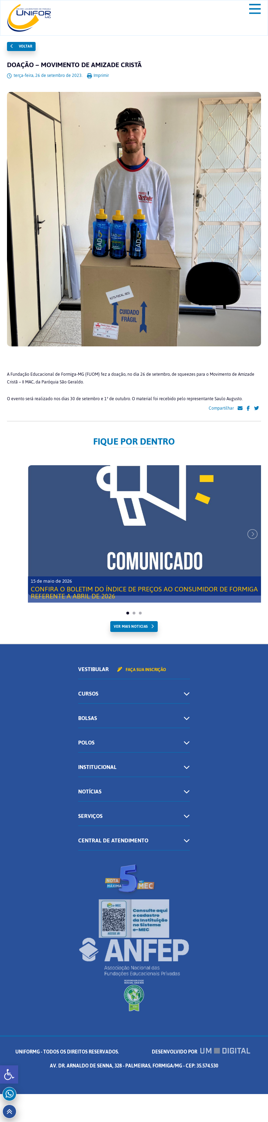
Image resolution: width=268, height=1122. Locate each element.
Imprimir (98, 75)
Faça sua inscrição (141, 670)
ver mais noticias (131, 626)
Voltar (21, 46)
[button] (9, 1074)
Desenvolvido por (201, 1052)
